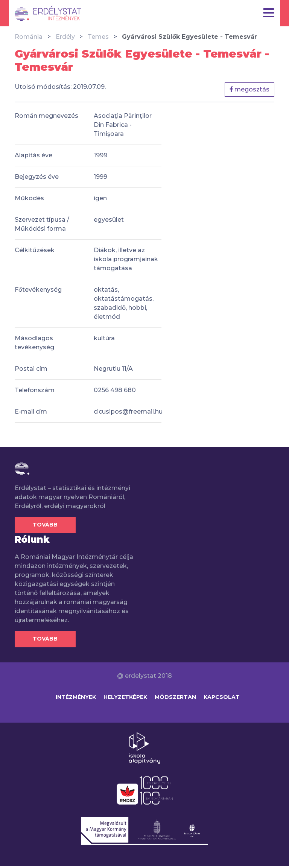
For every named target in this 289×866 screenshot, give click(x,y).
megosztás (249, 89)
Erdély (65, 36)
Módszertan (175, 697)
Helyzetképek (125, 697)
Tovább (45, 524)
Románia (29, 36)
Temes (98, 36)
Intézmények (76, 697)
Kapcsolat (222, 697)
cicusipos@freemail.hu (128, 411)
